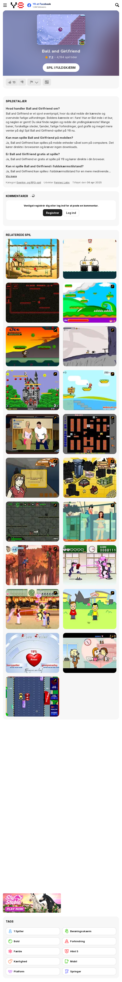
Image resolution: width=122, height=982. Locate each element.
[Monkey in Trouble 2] (32, 259)
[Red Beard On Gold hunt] (89, 390)
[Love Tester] (32, 653)
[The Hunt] (32, 303)
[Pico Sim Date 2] (89, 478)
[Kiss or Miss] (89, 609)
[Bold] (33, 941)
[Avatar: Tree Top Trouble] (32, 565)
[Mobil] (89, 961)
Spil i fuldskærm (61, 68)
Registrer (52, 212)
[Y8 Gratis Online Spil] (17, 5)
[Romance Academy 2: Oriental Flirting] (32, 609)
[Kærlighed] (33, 961)
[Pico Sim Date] (32, 478)
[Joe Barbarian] (32, 346)
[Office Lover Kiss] (89, 653)
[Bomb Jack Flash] (32, 390)
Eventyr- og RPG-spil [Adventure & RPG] (29, 182)
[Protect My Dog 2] (89, 259)
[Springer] (89, 971)
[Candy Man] (89, 303)
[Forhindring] (89, 941)
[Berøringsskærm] (89, 931)
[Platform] (33, 971)
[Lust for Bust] (32, 434)
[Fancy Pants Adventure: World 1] (89, 346)
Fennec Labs (62, 182)
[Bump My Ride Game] (32, 697)
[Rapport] (34, 82)
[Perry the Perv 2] (89, 522)
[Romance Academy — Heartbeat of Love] (89, 565)
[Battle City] (89, 434)
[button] (11, 176)
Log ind (71, 212)
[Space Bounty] (32, 522)
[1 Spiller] (33, 931)
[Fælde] (33, 951)
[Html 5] (89, 951)
